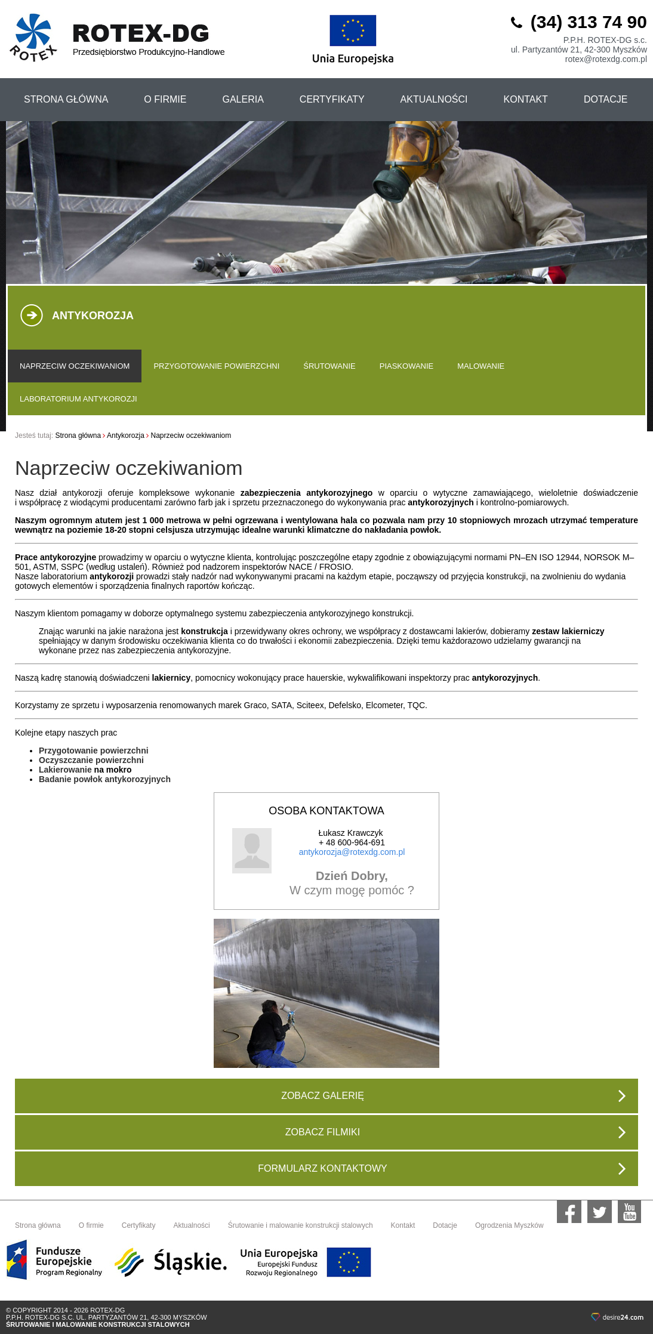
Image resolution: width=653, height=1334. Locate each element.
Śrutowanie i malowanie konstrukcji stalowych (300, 1225)
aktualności (434, 99)
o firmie (165, 99)
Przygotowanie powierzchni (216, 366)
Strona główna (78, 435)
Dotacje (605, 99)
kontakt (526, 99)
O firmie (91, 1225)
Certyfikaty (139, 1225)
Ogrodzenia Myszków (509, 1225)
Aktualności (191, 1225)
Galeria (242, 99)
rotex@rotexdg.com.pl (606, 59)
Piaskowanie (407, 366)
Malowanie (480, 366)
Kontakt (403, 1225)
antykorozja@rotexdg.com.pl (352, 852)
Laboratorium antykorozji (78, 398)
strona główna (66, 99)
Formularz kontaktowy (442, 1168)
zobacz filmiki (455, 1132)
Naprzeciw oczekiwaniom (75, 366)
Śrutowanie (329, 366)
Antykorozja (125, 435)
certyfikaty (332, 99)
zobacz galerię (453, 1096)
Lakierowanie (65, 769)
